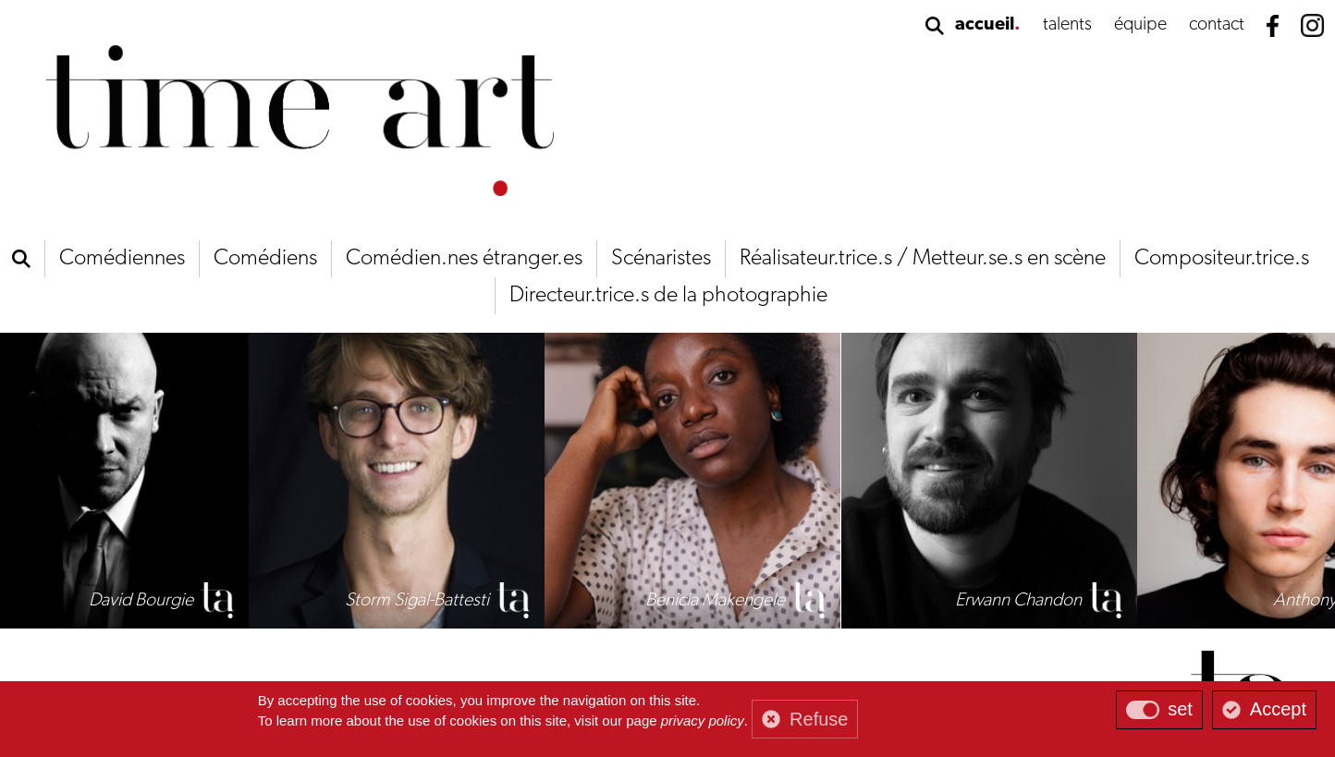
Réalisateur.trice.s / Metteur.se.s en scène (923, 259)
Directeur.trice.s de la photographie (668, 296)
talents (1067, 25)
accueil (984, 25)
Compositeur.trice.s (1221, 259)
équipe (1140, 25)
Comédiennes (122, 259)
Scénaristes (661, 259)
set (1180, 709)
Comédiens (265, 259)
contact (1216, 25)
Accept (1278, 709)
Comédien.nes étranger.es (464, 259)
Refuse (819, 719)
